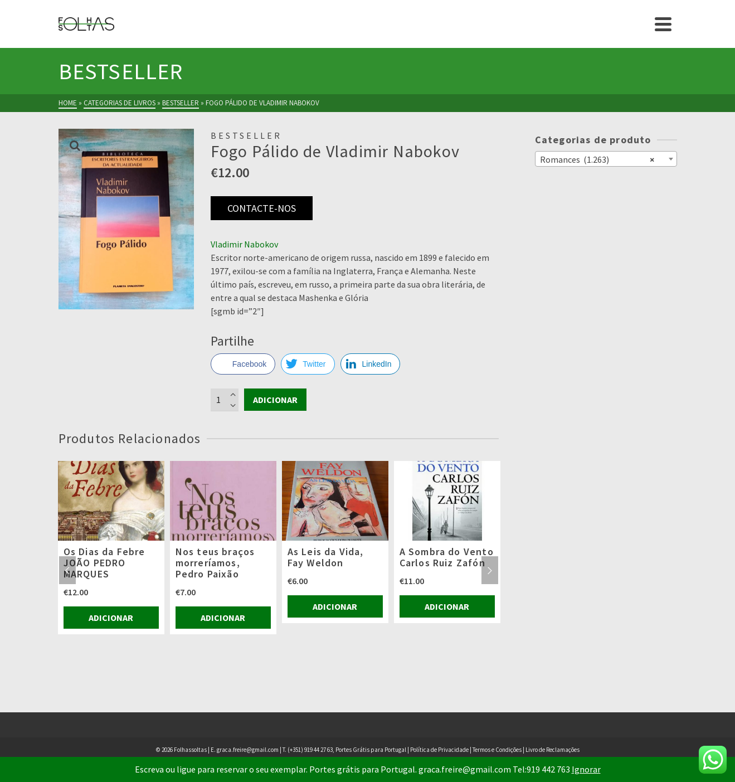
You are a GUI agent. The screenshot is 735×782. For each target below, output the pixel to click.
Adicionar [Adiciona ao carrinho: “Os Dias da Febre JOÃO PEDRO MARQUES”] (111, 617)
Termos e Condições (497, 750)
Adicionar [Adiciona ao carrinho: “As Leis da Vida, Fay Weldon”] (335, 606)
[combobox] (606, 159)
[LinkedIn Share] (370, 364)
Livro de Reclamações (552, 750)
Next (489, 570)
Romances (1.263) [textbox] (597, 159)
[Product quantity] (224, 399)
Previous (67, 570)
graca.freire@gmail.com (248, 750)
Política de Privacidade (439, 750)
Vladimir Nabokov (244, 244)
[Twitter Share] (307, 364)
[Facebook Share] (243, 364)
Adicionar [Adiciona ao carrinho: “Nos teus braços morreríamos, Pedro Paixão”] (223, 617)
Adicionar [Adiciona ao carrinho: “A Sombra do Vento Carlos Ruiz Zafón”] (447, 606)
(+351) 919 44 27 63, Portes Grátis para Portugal (347, 750)
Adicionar (275, 399)
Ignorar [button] (586, 769)
